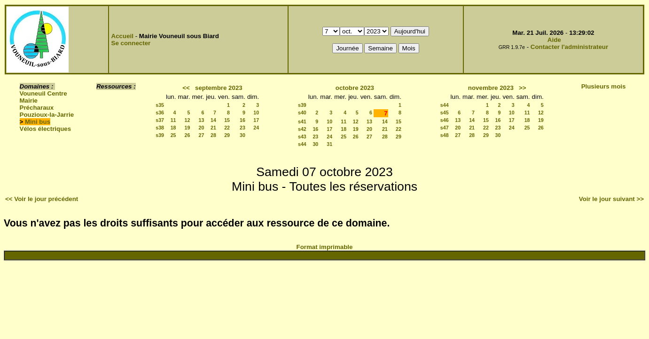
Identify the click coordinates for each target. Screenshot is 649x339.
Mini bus (37, 121)
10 (256, 112)
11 (173, 120)
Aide (554, 39)
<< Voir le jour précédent (41, 198)
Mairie (29, 100)
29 (227, 135)
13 (201, 120)
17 (256, 120)
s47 (444, 127)
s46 (444, 120)
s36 (160, 112)
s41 (302, 121)
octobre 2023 (355, 87)
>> (522, 87)
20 (201, 127)
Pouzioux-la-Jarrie (47, 114)
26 (187, 135)
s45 (444, 112)
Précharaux (37, 107)
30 (242, 135)
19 (187, 127)
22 (227, 127)
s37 (160, 120)
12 (187, 120)
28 (213, 135)
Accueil (122, 36)
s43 (302, 136)
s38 (160, 127)
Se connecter (131, 43)
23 (242, 127)
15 (227, 120)
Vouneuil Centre (43, 93)
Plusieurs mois (603, 86)
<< (186, 87)
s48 (444, 135)
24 (256, 127)
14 (213, 120)
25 (173, 135)
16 (242, 120)
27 (201, 135)
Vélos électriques (45, 128)
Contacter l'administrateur (569, 46)
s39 (160, 135)
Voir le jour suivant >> (611, 198)
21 (213, 127)
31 (329, 144)
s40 (302, 112)
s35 (160, 105)
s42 (302, 129)
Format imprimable (325, 246)
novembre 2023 (491, 87)
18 (173, 127)
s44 (302, 144)
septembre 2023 (218, 87)
